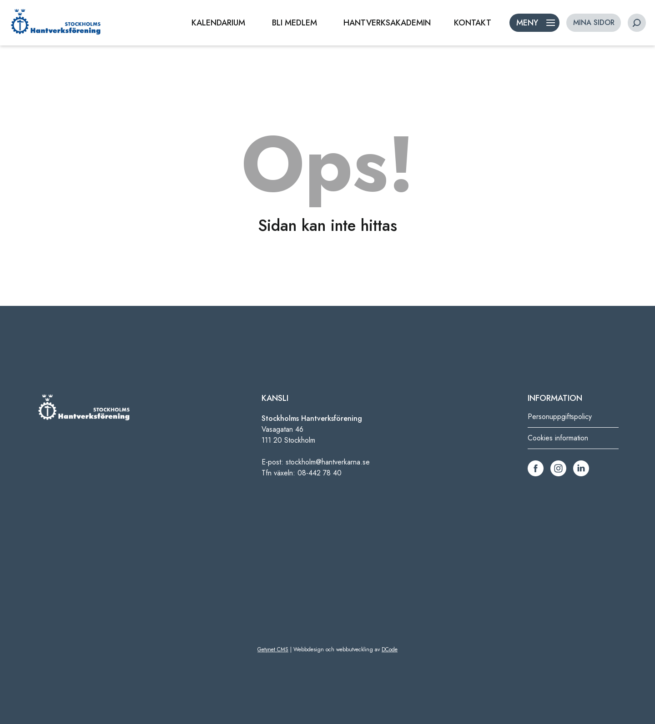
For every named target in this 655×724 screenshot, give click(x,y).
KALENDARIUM (218, 23)
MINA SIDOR (594, 22)
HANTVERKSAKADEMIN (387, 23)
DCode (390, 649)
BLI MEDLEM (294, 23)
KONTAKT (472, 23)
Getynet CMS (272, 649)
